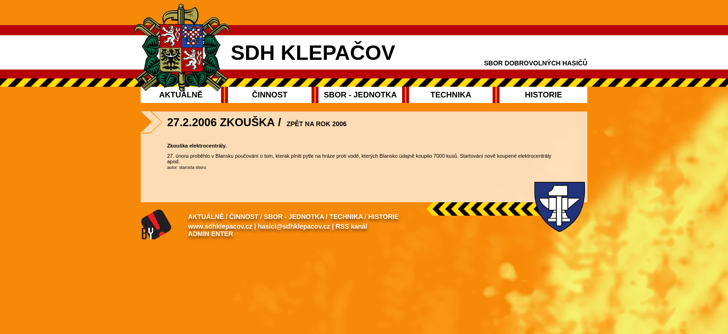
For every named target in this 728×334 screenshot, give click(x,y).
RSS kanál (351, 226)
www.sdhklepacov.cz (220, 226)
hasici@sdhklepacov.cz (294, 226)
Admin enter (210, 234)
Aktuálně (206, 216)
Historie (383, 216)
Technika (346, 216)
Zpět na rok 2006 (316, 124)
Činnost (244, 216)
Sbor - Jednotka (294, 216)
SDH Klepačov (313, 52)
